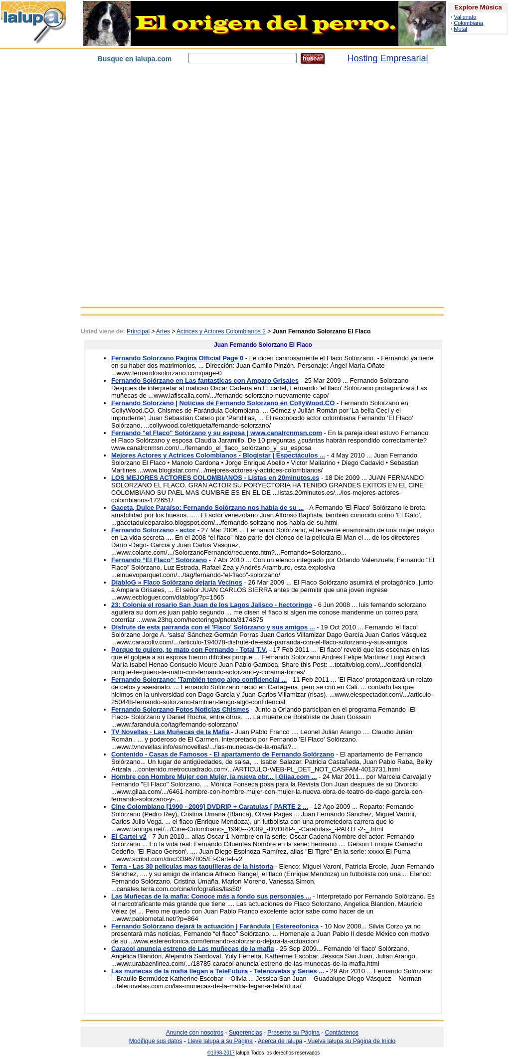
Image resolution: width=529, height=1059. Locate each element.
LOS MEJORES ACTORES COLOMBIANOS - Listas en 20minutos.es (215, 477)
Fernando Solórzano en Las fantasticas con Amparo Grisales (205, 380)
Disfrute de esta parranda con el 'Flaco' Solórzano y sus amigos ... (213, 627)
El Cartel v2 (129, 836)
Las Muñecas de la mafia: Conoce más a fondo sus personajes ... (211, 896)
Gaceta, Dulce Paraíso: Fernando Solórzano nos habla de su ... (207, 507)
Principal (138, 331)
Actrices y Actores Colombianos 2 (221, 331)
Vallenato (465, 17)
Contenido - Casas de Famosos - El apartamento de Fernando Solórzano (222, 754)
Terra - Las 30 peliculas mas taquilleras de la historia (192, 866)
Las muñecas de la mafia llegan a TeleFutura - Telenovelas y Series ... (217, 971)
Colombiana (468, 23)
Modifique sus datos (155, 1041)
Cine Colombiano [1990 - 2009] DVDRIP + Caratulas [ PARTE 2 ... (209, 806)
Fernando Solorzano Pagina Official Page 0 (177, 358)
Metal (460, 29)
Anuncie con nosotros (194, 1032)
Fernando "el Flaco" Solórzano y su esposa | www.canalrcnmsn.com (216, 433)
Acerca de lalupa (280, 1041)
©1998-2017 (221, 1053)
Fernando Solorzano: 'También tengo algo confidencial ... (199, 679)
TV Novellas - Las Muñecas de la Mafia (170, 732)
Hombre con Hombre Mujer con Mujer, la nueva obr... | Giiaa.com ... (214, 776)
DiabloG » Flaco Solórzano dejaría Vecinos (176, 582)
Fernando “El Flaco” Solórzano (159, 560)
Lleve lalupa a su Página (220, 1041)
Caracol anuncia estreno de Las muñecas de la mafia (192, 948)
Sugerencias (245, 1032)
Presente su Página (293, 1032)
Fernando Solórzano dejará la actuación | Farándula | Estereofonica (215, 926)
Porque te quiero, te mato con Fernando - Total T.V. (189, 649)
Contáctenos (341, 1032)
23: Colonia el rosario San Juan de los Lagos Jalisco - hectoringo (211, 604)
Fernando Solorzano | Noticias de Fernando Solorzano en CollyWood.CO (223, 403)
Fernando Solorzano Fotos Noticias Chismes (180, 709)
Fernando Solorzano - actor (153, 530)
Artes (163, 331)
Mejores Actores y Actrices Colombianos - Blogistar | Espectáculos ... (218, 455)
